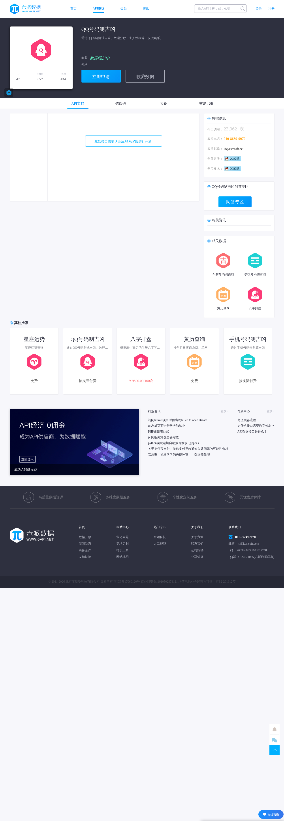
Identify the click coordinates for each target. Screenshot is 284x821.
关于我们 (197, 527)
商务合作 (85, 550)
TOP (274, 750)
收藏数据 (145, 76)
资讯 (146, 8)
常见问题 (122, 537)
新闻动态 (85, 543)
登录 (259, 8)
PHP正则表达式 (158, 431)
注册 (271, 8)
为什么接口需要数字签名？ (256, 425)
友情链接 (85, 557)
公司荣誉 (197, 557)
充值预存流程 (246, 420)
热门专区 (160, 527)
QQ (274, 729)
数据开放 (85, 537)
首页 (73, 8)
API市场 (98, 8)
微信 (274, 740)
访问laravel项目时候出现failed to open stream (177, 420)
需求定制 (122, 543)
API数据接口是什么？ (252, 431)
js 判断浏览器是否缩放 (163, 437)
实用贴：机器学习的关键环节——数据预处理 (179, 454)
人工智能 (160, 543)
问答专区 (235, 201)
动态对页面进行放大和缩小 (166, 425)
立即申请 (101, 76)
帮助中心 (122, 527)
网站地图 (122, 557)
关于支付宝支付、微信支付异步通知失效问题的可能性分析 (188, 448)
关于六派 (197, 537)
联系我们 (197, 543)
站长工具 (122, 550)
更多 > (224, 411)
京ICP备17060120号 (126, 581)
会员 (123, 8)
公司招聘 (197, 550)
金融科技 (160, 537)
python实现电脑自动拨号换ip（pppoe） (174, 443)
